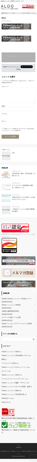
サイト (4, 124)
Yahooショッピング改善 (11, 393)
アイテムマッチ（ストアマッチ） (15, 382)
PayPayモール (8, 401)
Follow (18, 69)
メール (4, 117)
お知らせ (6, 405)
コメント (5, 86)
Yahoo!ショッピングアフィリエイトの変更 (17, 327)
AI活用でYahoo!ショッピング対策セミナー (17, 302)
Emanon (22, 459)
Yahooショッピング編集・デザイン (15, 386)
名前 (4, 109)
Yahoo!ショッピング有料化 (11, 308)
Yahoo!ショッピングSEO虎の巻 (14, 397)
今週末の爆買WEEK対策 (10, 314)
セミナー (6, 374)
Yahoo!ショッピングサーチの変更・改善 (17, 390)
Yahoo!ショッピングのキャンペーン (16, 370)
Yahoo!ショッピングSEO (12, 378)
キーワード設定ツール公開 (11, 320)
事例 (4, 362)
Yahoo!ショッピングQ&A (11, 355)
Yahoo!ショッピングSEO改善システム (16, 358)
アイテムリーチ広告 (10, 366)
